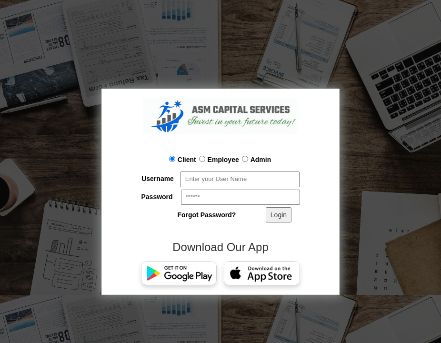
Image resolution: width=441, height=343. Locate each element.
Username (157, 178)
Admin (256, 159)
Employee (219, 159)
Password (156, 197)
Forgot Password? (206, 215)
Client (182, 159)
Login (279, 215)
